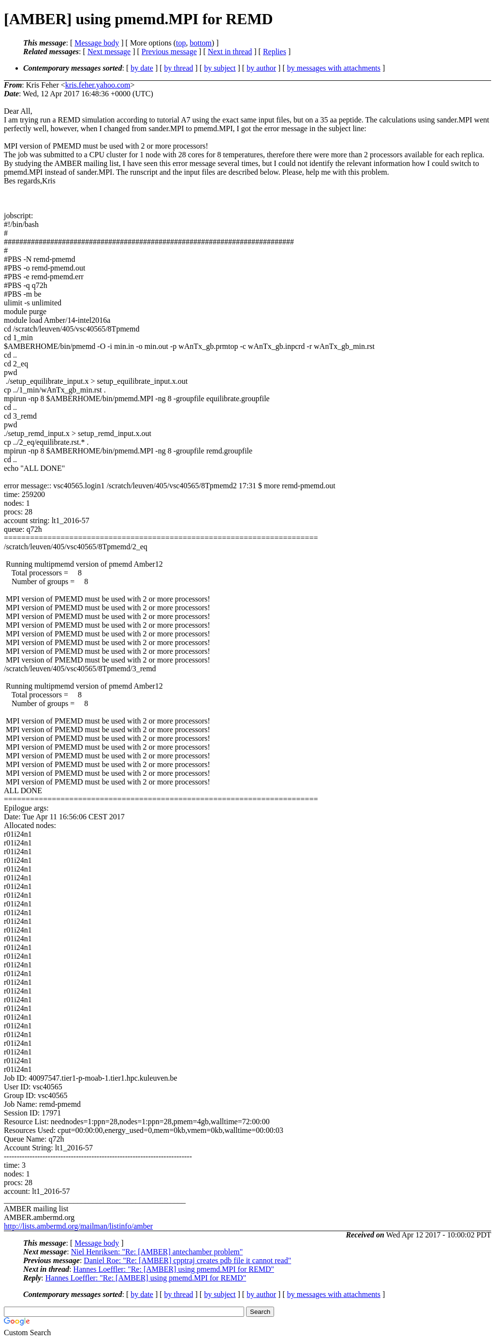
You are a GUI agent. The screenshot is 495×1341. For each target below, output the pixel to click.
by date (142, 68)
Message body (96, 43)
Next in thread (230, 51)
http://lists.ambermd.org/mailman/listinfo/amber (78, 1226)
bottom (200, 43)
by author (261, 68)
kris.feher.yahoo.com (98, 85)
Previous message (169, 51)
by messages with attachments (333, 68)
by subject (219, 68)
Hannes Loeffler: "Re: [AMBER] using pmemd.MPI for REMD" (173, 1269)
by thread (178, 68)
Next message (109, 51)
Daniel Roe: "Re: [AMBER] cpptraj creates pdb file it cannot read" (187, 1260)
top (181, 43)
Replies (274, 51)
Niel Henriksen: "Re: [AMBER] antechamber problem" (157, 1252)
